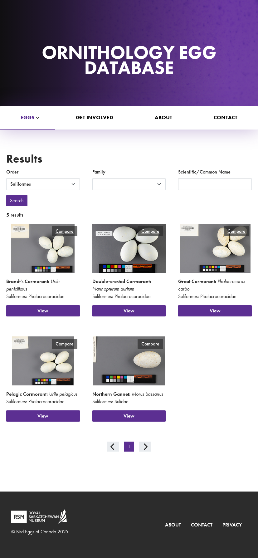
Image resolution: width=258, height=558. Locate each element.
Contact (201, 524)
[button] (27, 118)
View (42, 310)
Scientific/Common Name (204, 172)
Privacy (232, 524)
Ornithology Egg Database (129, 60)
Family (98, 172)
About (173, 524)
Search (17, 200)
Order (12, 172)
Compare (65, 231)
